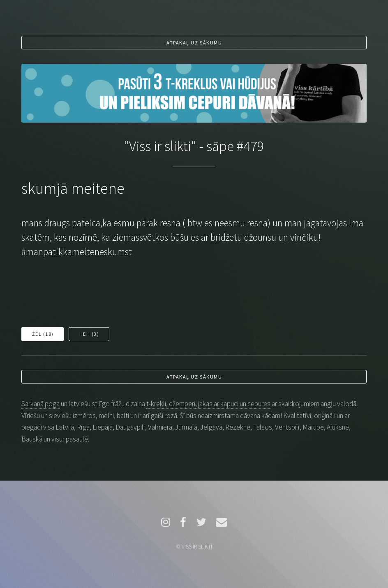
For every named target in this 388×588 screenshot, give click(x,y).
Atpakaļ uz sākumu (194, 43)
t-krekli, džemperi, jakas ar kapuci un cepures (208, 403)
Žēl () (43, 334)
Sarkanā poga (40, 403)
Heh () (89, 334)
